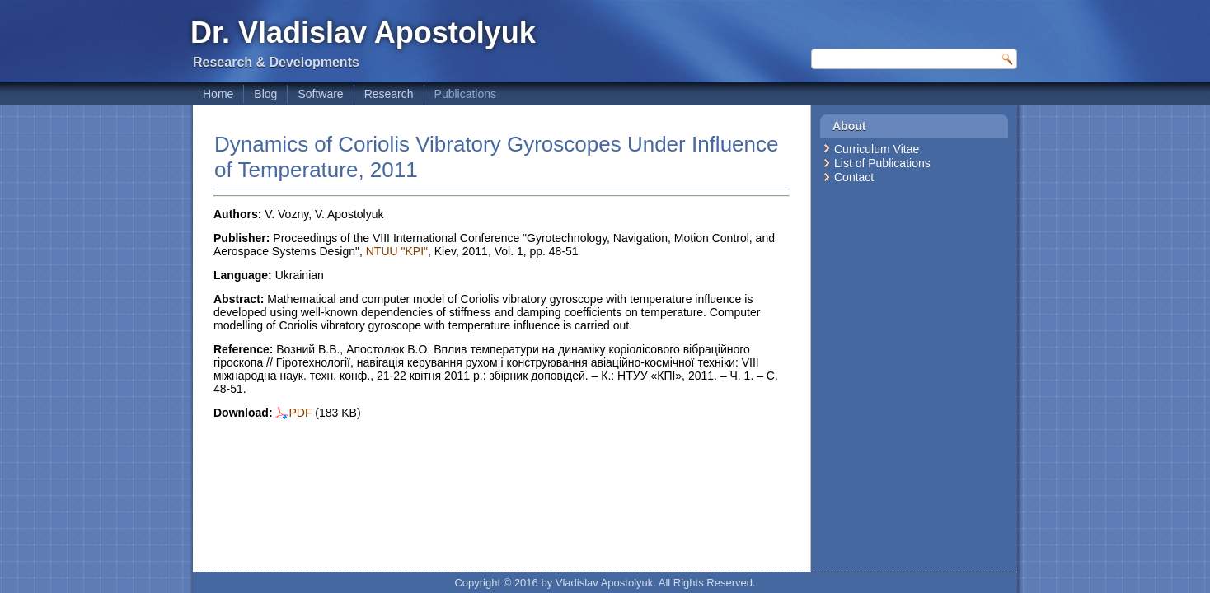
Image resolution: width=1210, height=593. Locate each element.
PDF (293, 412)
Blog (265, 93)
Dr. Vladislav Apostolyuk (363, 32)
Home (218, 93)
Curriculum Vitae (876, 149)
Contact (854, 177)
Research (389, 93)
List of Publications (882, 163)
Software (320, 93)
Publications (465, 93)
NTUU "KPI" (397, 251)
